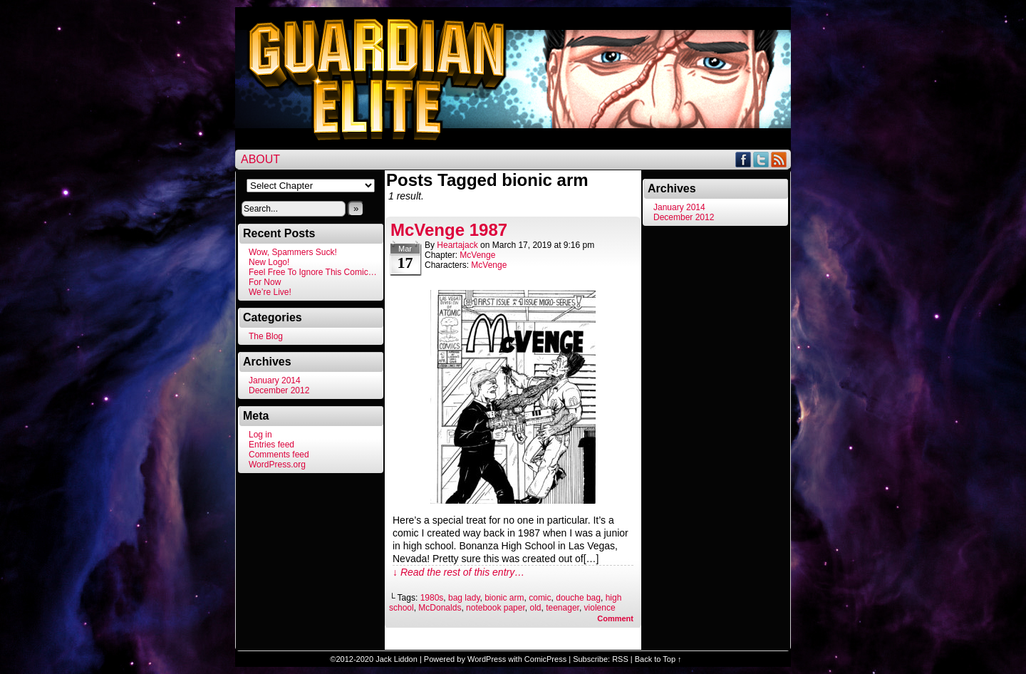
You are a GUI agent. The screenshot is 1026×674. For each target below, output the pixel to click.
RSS (779, 159)
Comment (615, 618)
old (535, 608)
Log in (260, 435)
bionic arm (504, 598)
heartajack (457, 245)
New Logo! (269, 262)
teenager (562, 608)
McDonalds (439, 608)
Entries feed (271, 445)
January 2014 (275, 380)
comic (540, 598)
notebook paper (495, 608)
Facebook (743, 159)
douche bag (578, 598)
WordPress (486, 659)
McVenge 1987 (448, 229)
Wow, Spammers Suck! (293, 252)
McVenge (477, 255)
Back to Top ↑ (658, 659)
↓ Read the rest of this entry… (458, 572)
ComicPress (545, 659)
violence (600, 608)
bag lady (464, 598)
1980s (432, 598)
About (260, 159)
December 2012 (279, 390)
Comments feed (279, 455)
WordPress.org (277, 465)
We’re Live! (270, 292)
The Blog (266, 336)
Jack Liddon (396, 659)
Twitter (761, 159)
